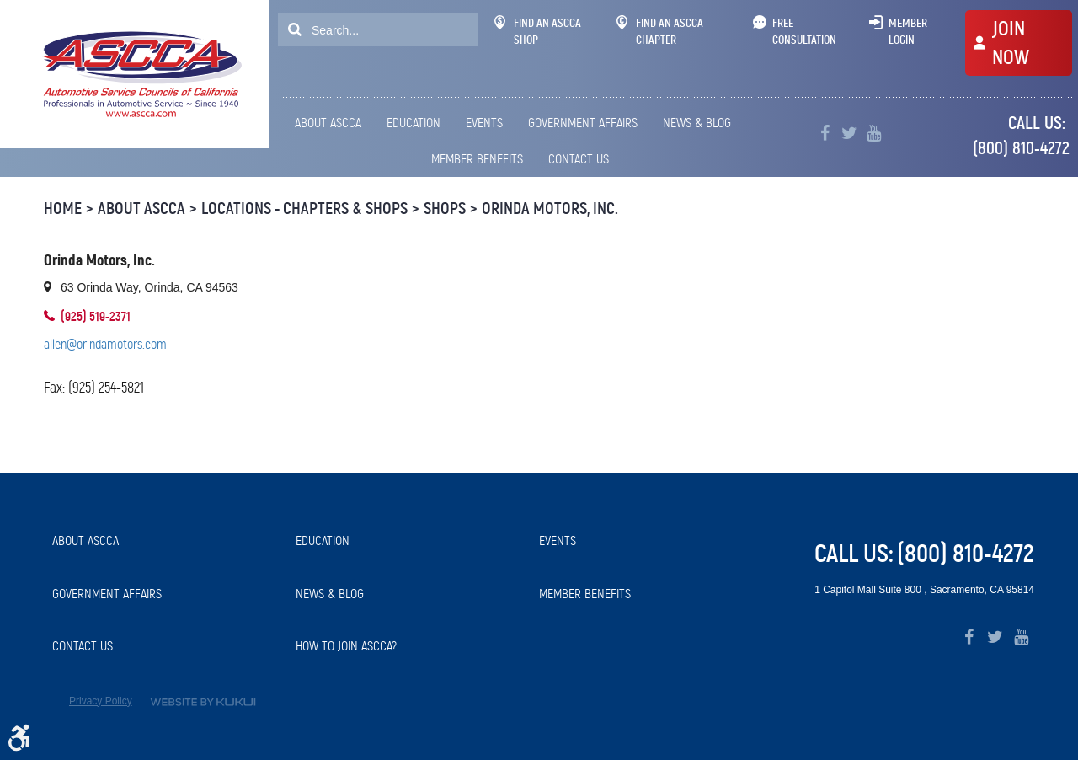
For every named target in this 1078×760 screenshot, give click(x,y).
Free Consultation (804, 31)
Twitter (849, 133)
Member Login (908, 31)
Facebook (824, 133)
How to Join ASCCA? (346, 646)
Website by (203, 702)
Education (413, 123)
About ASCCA (328, 123)
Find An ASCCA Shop (537, 31)
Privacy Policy (100, 701)
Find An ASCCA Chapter (659, 31)
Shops (445, 208)
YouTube (873, 133)
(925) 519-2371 (96, 316)
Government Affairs (583, 123)
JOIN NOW (1010, 43)
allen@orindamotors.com (105, 344)
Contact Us (578, 159)
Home (63, 208)
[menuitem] (331, 123)
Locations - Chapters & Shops (304, 208)
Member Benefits (477, 159)
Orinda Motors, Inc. (550, 208)
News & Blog (697, 123)
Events (484, 123)
